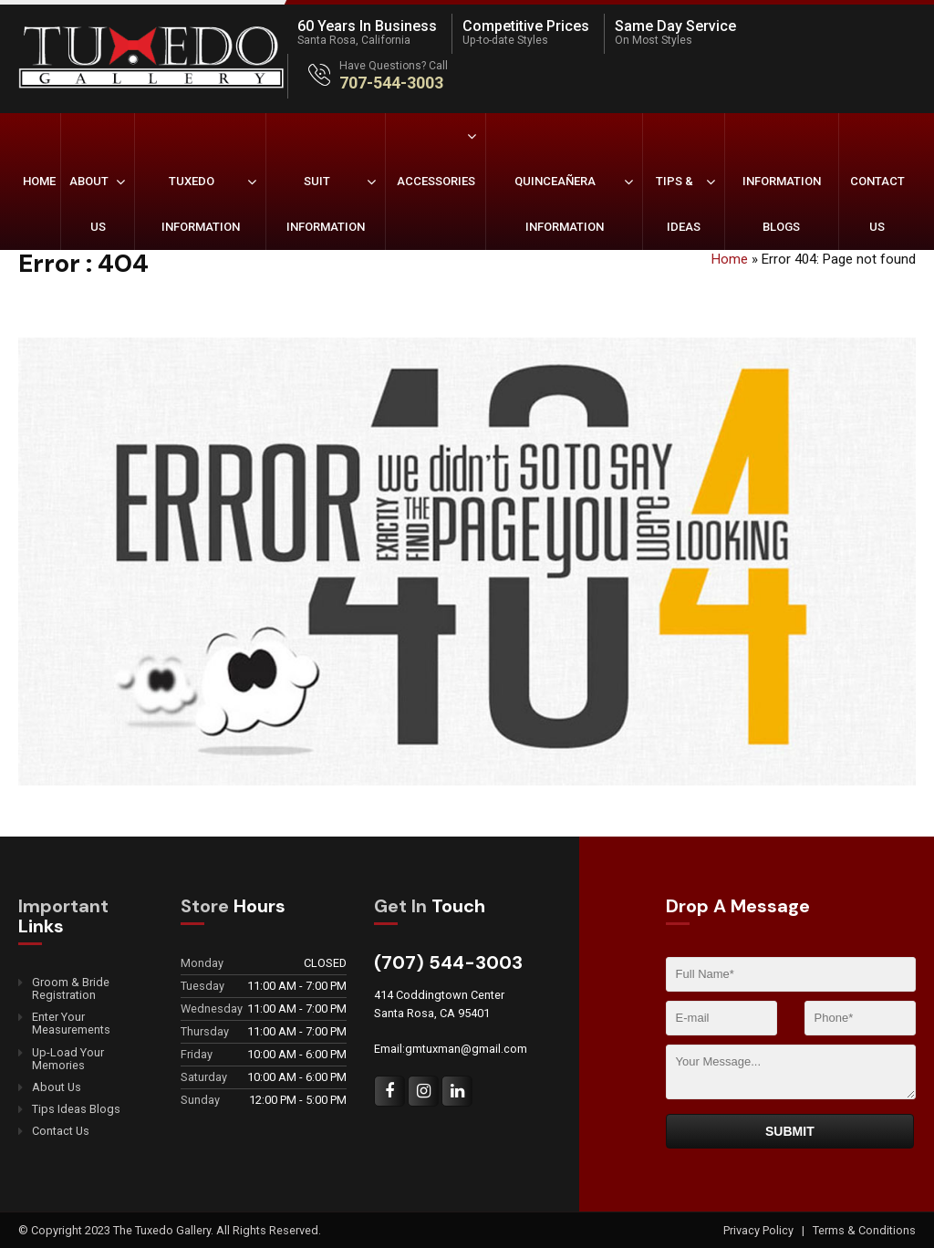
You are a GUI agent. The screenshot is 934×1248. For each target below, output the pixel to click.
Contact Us (877, 204)
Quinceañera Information (559, 204)
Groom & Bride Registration (70, 989)
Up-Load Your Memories (68, 1059)
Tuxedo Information (200, 204)
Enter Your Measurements (71, 1023)
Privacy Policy (759, 1230)
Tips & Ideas (678, 204)
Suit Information (325, 204)
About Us (89, 204)
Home (39, 181)
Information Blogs (781, 204)
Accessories (436, 181)
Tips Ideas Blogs (76, 1109)
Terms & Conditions (864, 1230)
